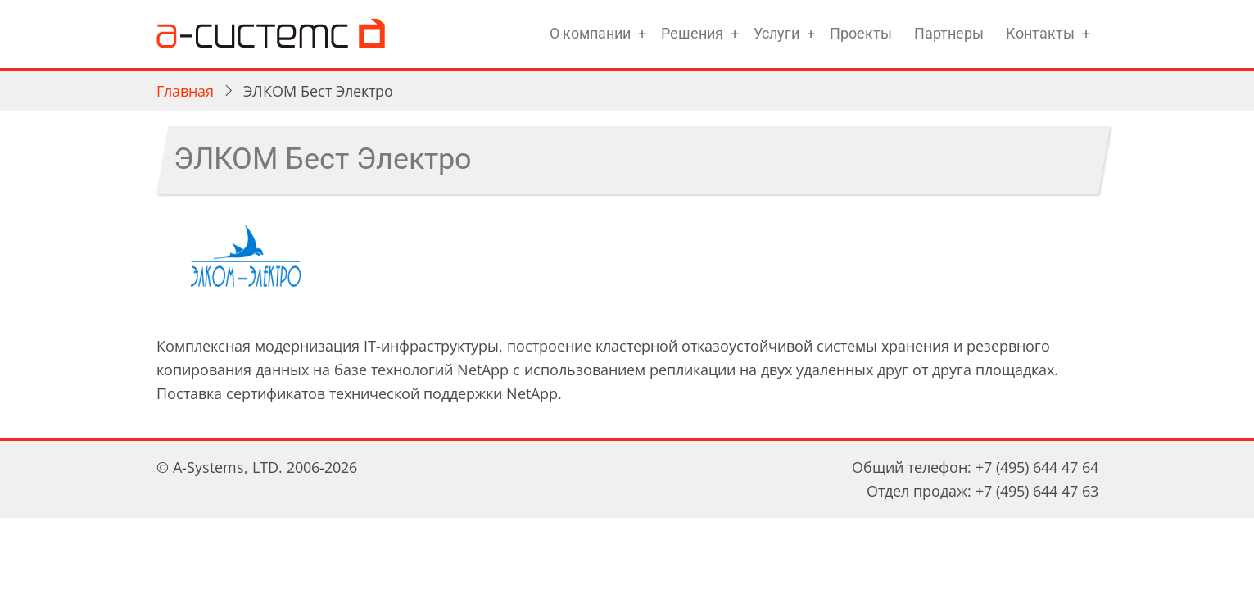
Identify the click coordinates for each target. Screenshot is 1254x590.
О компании (590, 33)
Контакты (1040, 33)
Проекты (861, 33)
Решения (692, 33)
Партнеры (949, 33)
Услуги (776, 33)
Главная (185, 91)
